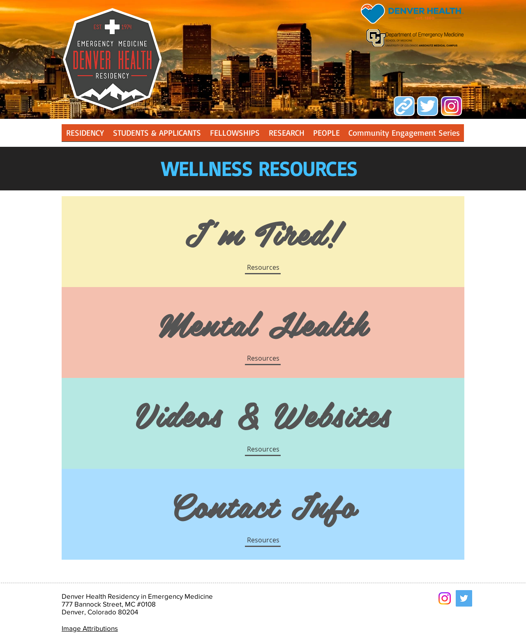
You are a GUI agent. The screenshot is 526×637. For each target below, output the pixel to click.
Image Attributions (90, 628)
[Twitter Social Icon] (464, 598)
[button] (286, 135)
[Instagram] (444, 598)
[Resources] (263, 539)
